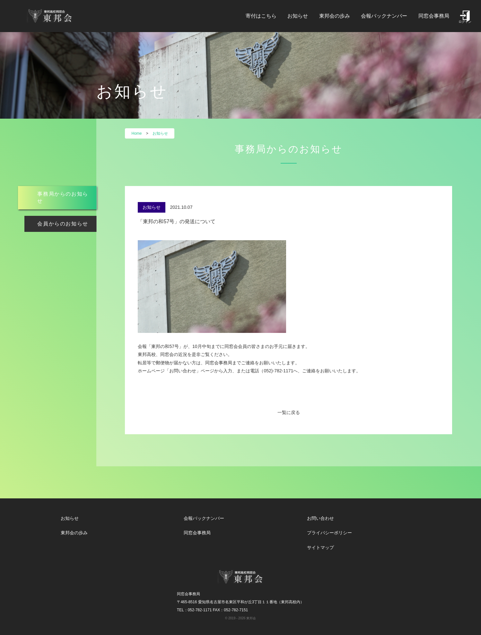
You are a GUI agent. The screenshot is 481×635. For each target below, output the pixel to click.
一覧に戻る (288, 412)
